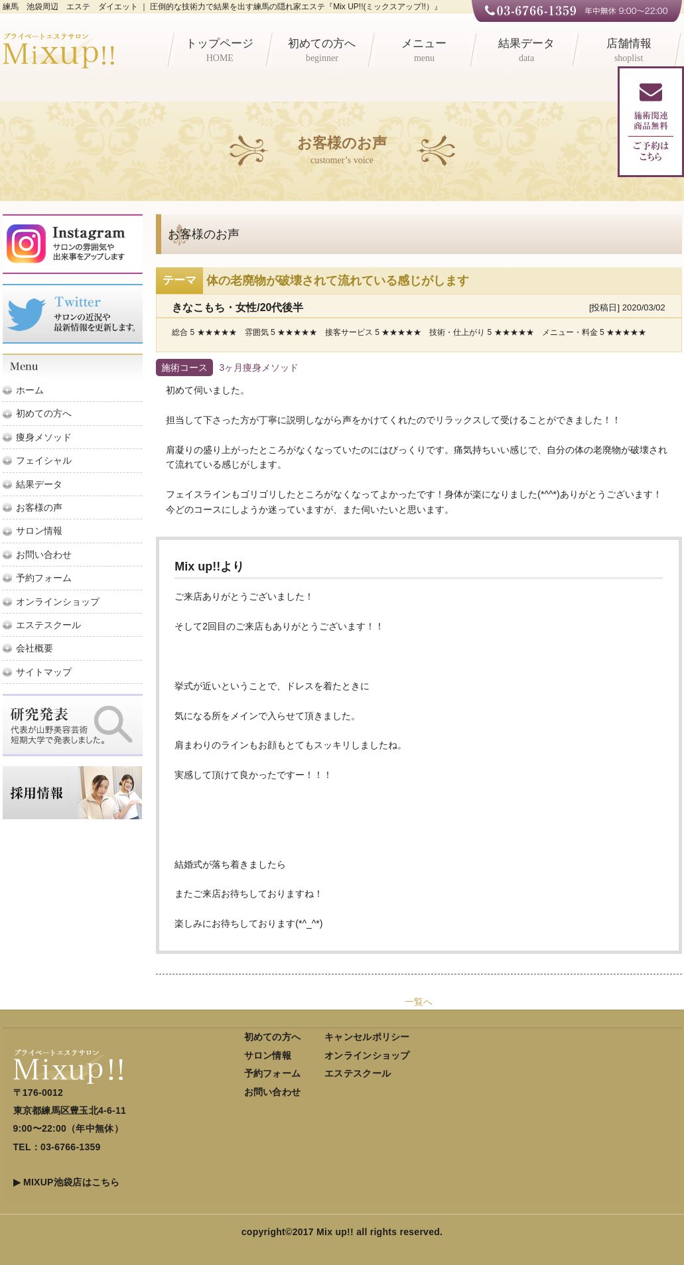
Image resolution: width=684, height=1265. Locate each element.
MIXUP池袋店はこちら (71, 1182)
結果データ (527, 51)
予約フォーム (44, 577)
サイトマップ (44, 672)
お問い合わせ (44, 554)
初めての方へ (322, 51)
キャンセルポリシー (367, 1037)
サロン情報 (39, 530)
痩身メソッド (44, 437)
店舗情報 (629, 51)
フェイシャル (44, 460)
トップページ (220, 51)
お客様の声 (39, 507)
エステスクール (48, 625)
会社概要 (34, 648)
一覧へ (419, 1001)
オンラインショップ (58, 601)
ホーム (30, 390)
